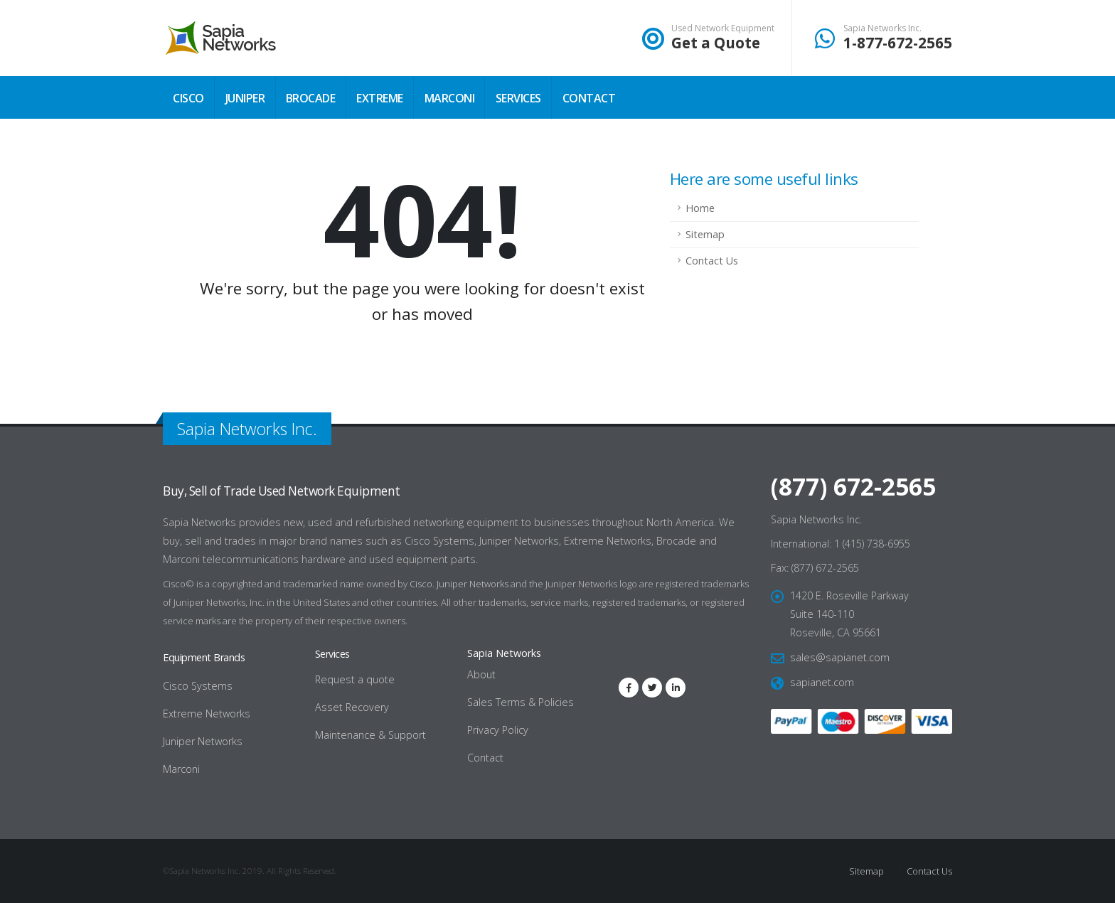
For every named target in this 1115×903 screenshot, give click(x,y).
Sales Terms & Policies (520, 702)
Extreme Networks (206, 713)
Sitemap (705, 234)
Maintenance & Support (370, 735)
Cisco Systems (198, 686)
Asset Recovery (352, 707)
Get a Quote (715, 43)
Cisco (188, 98)
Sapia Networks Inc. (882, 28)
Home (700, 208)
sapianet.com (822, 682)
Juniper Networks (472, 583)
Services (518, 98)
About (481, 674)
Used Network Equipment (722, 28)
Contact (589, 98)
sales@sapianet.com (840, 657)
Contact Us (711, 260)
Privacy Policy (497, 730)
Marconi (450, 98)
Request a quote (355, 679)
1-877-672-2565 (897, 43)
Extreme (379, 98)
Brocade (311, 98)
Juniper (245, 98)
